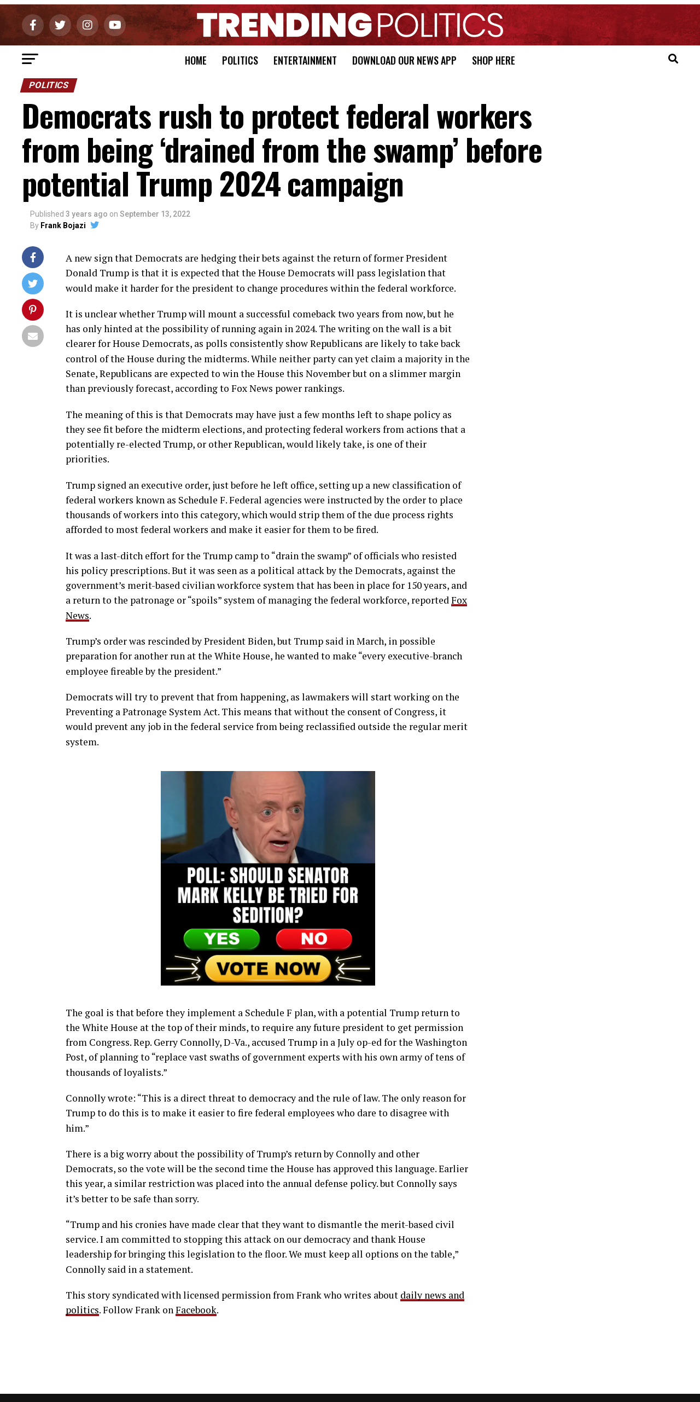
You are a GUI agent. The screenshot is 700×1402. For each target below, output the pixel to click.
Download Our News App (404, 60)
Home (196, 60)
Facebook (196, 1309)
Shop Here (493, 60)
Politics (240, 60)
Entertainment (305, 60)
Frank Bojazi (63, 225)
